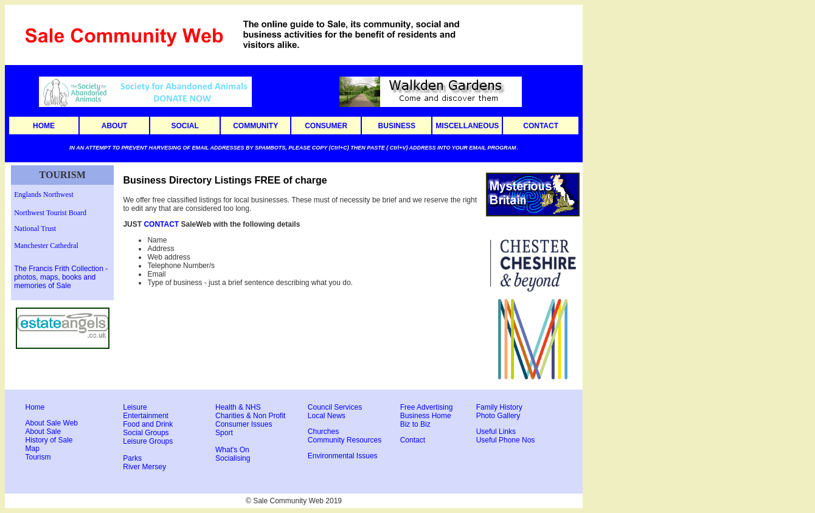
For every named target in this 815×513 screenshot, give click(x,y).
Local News (326, 415)
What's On (232, 450)
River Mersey (144, 467)
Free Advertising (426, 407)
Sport (224, 433)
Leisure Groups (148, 441)
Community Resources (344, 440)
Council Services (335, 407)
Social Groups (145, 433)
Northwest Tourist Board (50, 212)
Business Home (425, 415)
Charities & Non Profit (250, 415)
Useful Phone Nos (505, 440)
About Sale (43, 431)
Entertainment (145, 415)
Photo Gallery (498, 415)
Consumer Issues (243, 424)
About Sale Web (52, 423)
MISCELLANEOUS (467, 126)
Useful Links (496, 431)
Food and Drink (148, 424)
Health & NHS (238, 407)
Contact (412, 440)
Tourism (38, 457)
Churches (323, 431)
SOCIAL (184, 126)
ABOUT (115, 126)
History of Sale (49, 440)
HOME (44, 126)
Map (33, 448)
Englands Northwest (44, 194)
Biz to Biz (415, 424)
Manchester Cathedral (46, 245)
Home (35, 407)
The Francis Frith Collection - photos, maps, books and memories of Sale (61, 277)
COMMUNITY (255, 126)
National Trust (35, 228)
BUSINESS (396, 126)
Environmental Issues (343, 456)
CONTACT (540, 126)
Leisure (135, 407)
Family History (499, 407)
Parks (132, 458)
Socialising (232, 458)
